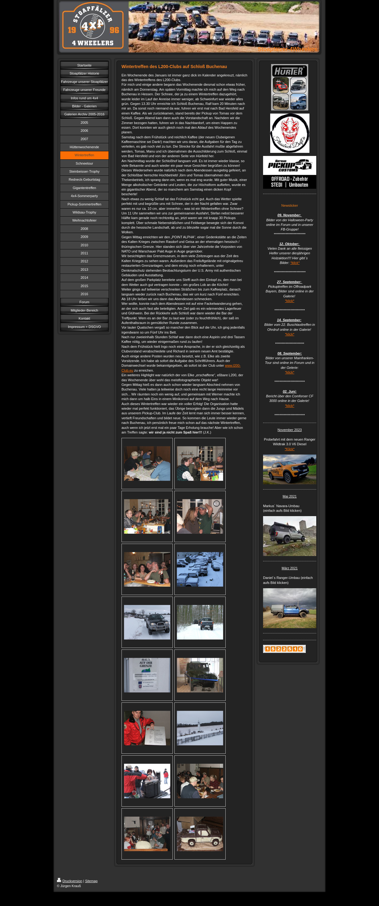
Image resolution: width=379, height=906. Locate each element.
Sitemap (91, 881)
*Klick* (290, 449)
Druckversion (69, 881)
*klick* (295, 263)
